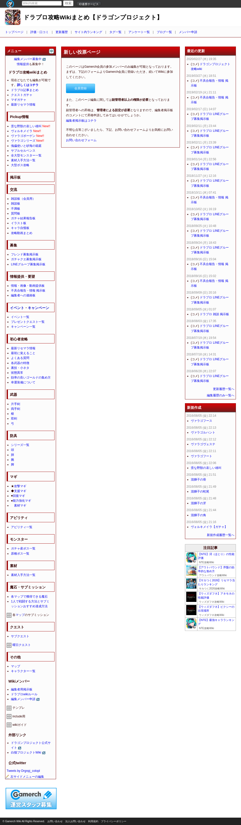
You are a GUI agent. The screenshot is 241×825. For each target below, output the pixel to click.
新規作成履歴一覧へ (220, 535)
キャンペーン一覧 (23, 326)
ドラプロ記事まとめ (24, 90)
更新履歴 (62, 32)
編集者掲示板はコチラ (81, 120)
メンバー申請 (188, 32)
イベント (17, 308)
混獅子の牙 (198, 503)
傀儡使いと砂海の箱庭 (26, 146)
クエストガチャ (21, 95)
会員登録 (80, 88)
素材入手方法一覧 (23, 160)
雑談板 (15, 203)
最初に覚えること (23, 353)
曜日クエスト (21, 645)
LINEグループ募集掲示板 (28, 264)
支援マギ (20, 491)
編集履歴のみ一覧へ (220, 395)
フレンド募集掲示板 (24, 254)
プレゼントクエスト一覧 (28, 322)
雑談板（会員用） (23, 198)
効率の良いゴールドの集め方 (31, 377)
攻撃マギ (20, 486)
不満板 (15, 208)
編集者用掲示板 (21, 689)
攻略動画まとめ (21, 233)
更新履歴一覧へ (223, 389)
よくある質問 (20, 358)
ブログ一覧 (164, 32)
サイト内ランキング (88, 32)
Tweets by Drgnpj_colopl (23, 771)
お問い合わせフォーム (81, 140)
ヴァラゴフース (201, 421)
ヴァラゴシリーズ (23, 140)
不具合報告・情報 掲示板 (28, 290)
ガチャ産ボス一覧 (23, 548)
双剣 (14, 418)
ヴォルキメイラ (21, 131)
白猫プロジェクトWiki (26, 752)
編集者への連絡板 (23, 295)
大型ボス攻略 (20, 165)
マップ (20, 615)
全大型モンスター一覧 (26, 155)
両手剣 (15, 409)
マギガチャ (18, 100)
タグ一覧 (115, 32)
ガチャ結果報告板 (23, 218)
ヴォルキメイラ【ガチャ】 (209, 527)
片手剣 (15, 404)
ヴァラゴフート (201, 456)
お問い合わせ (55, 821)
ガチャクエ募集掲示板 (26, 259)
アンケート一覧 (139, 32)
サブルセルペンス (23, 150)
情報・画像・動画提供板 (28, 285)
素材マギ (20, 505)
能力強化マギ (22, 500)
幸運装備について (23, 382)
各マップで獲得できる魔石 (29, 596)
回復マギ (19, 496)
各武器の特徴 (20, 363)
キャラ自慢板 (20, 228)
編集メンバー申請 (23, 699)
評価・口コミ (39, 32)
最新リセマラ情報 (23, 104)
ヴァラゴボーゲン (23, 136)
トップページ (14, 32)
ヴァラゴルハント (203, 432)
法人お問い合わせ (75, 821)
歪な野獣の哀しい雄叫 (26, 126)
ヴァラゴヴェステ (203, 444)
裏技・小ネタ (20, 368)
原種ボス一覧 (20, 553)
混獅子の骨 (198, 479)
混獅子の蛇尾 (200, 491)
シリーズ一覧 (20, 445)
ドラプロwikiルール (24, 694)
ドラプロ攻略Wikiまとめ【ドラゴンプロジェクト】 (93, 17)
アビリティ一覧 (21, 527)
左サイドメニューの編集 (24, 776)
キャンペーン (38, 308)
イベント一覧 (20, 317)
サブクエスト (20, 636)
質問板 (15, 213)
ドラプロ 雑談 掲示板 (214, 314)
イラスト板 (18, 223)
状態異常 (17, 372)
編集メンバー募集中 (28, 59)
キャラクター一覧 (23, 671)
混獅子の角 (198, 515)
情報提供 (23, 64)
